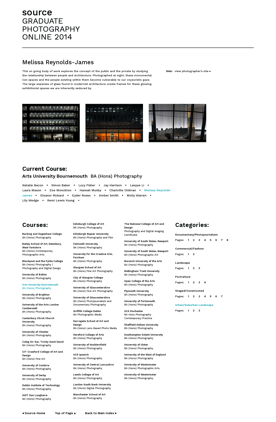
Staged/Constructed (189, 290)
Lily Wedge (30, 200)
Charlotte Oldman (122, 190)
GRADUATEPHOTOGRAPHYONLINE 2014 (51, 28)
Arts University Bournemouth (82, 176)
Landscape (182, 262)
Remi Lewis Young (61, 200)
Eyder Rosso (81, 195)
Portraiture (183, 276)
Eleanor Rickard (52, 195)
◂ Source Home (33, 413)
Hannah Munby (90, 190)
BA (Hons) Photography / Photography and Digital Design (42, 265)
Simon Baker (60, 185)
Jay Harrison (113, 185)
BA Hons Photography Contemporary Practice (138, 315)
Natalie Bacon (32, 185)
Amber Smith (108, 195)
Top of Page (65, 413)
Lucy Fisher (86, 185)
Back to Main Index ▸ (101, 413)
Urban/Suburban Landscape (194, 304)
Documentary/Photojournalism (196, 234)
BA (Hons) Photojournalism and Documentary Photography (92, 301)
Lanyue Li (137, 185)
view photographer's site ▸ (193, 71)
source (37, 12)
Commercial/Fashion (189, 248)
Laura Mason (31, 190)
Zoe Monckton (60, 190)
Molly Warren (136, 195)
